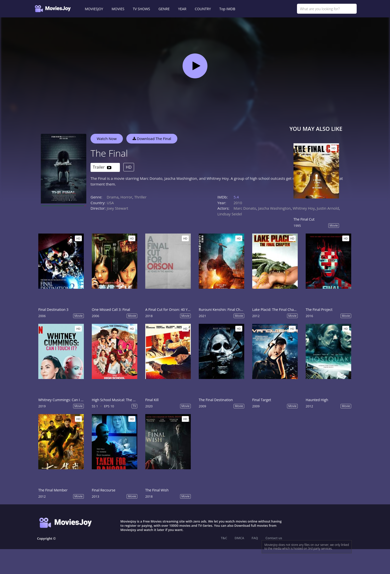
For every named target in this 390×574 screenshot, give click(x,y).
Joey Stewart (117, 208)
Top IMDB (227, 8)
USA (110, 202)
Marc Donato (245, 208)
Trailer (102, 167)
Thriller (140, 196)
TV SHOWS (141, 8)
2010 (238, 202)
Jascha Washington (274, 208)
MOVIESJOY (94, 8)
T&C (224, 538)
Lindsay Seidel (229, 213)
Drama (113, 196)
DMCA (239, 538)
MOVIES (118, 8)
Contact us (273, 538)
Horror (126, 196)
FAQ (255, 538)
